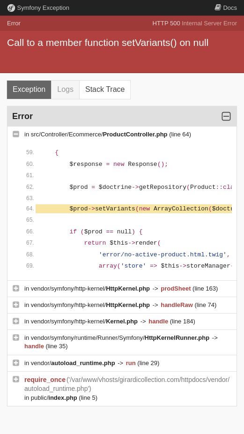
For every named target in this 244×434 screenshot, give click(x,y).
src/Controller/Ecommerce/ (100, 134)
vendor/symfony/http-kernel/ (91, 288)
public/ (55, 397)
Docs (225, 7)
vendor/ (74, 363)
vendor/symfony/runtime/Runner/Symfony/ (121, 337)
